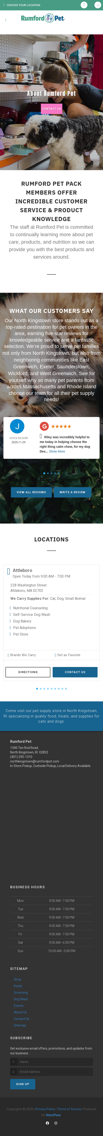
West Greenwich (58, 372)
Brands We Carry (21, 653)
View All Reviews (31, 491)
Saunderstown (73, 366)
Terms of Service (69, 1106)
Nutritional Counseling (30, 607)
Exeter (47, 366)
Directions (28, 670)
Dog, (60, 597)
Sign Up (22, 1081)
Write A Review (72, 491)
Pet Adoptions (24, 626)
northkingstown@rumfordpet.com (34, 758)
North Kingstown (51, 353)
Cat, (53, 597)
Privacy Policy (45, 1106)
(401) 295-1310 (21, 754)
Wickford (18, 372)
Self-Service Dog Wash (31, 613)
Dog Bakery (22, 620)
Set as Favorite (66, 653)
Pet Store (20, 633)
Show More (57, 450)
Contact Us (51, 108)
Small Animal (75, 597)
